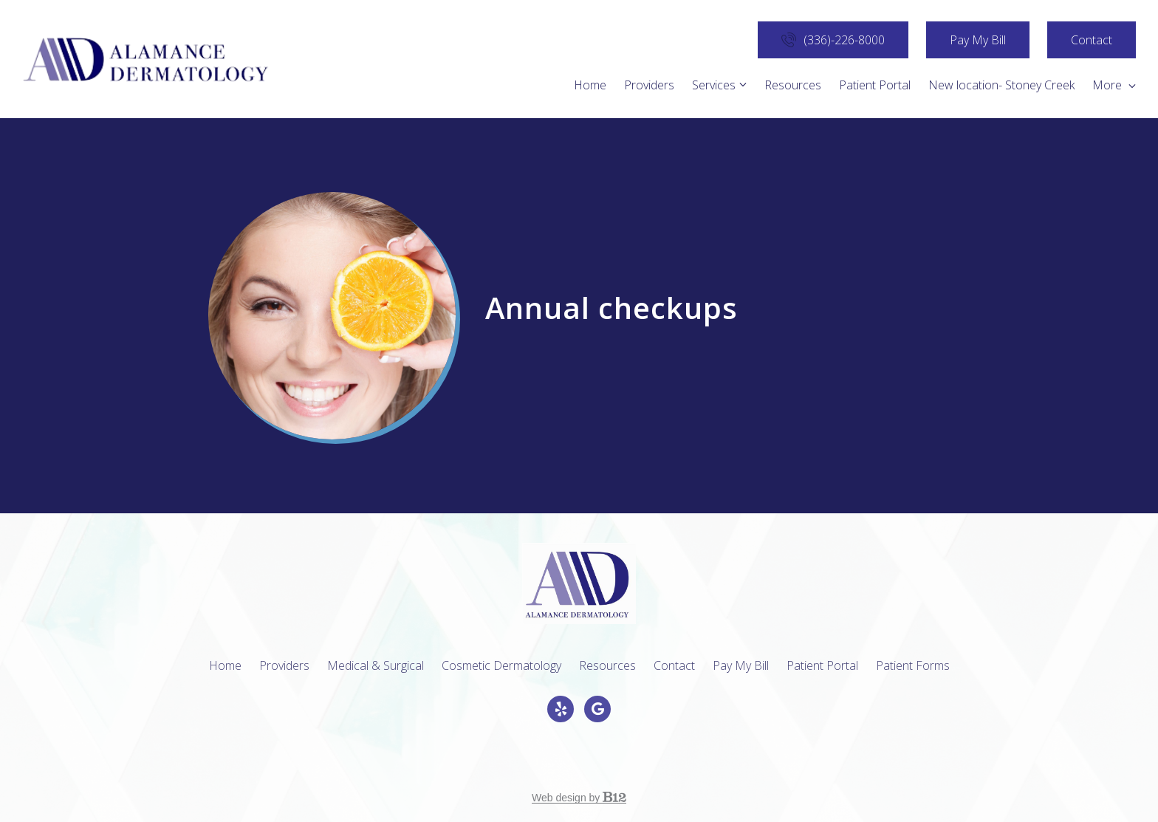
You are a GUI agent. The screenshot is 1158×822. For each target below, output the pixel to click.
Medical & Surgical (375, 665)
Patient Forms (913, 665)
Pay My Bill (978, 40)
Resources (792, 85)
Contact (1091, 40)
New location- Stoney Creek (1001, 85)
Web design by (579, 798)
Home (590, 85)
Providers (649, 85)
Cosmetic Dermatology (501, 665)
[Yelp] (560, 709)
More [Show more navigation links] (1114, 85)
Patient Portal (875, 85)
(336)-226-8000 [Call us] (833, 40)
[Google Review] (597, 709)
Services (714, 85)
